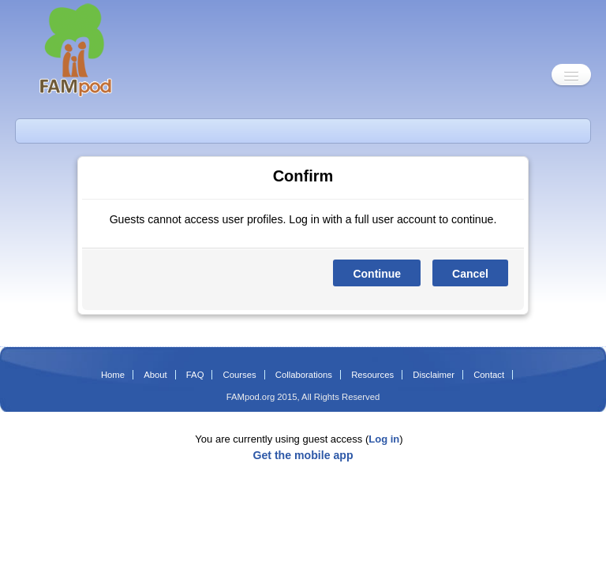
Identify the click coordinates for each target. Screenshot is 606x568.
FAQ (195, 374)
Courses (239, 374)
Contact (488, 374)
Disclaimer (433, 374)
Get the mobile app (302, 455)
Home (113, 374)
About (155, 374)
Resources (372, 374)
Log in (383, 439)
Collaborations (303, 374)
